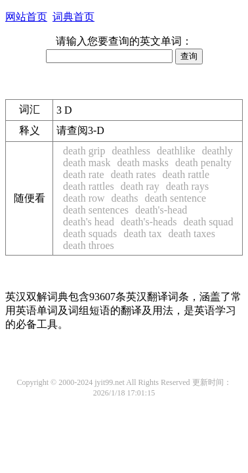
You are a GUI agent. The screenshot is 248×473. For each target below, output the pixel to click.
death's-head (161, 209)
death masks (143, 162)
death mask (86, 162)
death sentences (96, 209)
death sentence (175, 198)
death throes (88, 245)
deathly (217, 150)
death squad (208, 221)
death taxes (191, 233)
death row (84, 198)
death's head (88, 221)
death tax (142, 233)
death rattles (88, 186)
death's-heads (149, 221)
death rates (133, 174)
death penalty (203, 162)
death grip (84, 150)
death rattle (185, 174)
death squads (90, 233)
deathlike (176, 150)
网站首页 (26, 16)
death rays (187, 186)
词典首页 (73, 16)
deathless (131, 150)
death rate (83, 174)
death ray (140, 186)
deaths (125, 198)
